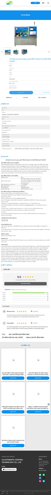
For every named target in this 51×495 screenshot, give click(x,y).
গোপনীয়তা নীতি (3, 492)
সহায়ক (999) (35, 311)
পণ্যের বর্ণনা (25, 97)
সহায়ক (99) (35, 323)
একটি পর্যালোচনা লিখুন (25, 283)
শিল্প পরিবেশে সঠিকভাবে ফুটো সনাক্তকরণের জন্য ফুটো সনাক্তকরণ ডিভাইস (13, 441)
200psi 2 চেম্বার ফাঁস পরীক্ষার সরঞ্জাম (35, 337)
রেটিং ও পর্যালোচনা (42, 97)
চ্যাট (35, 3)
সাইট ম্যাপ (7, 492)
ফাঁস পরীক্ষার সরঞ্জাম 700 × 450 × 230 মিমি (12, 337)
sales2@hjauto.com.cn (9, 469)
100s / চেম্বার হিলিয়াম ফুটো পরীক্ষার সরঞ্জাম (19, 334)
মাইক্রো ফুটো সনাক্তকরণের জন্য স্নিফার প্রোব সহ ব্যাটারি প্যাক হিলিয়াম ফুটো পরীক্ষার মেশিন (13, 407)
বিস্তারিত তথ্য (9, 97)
